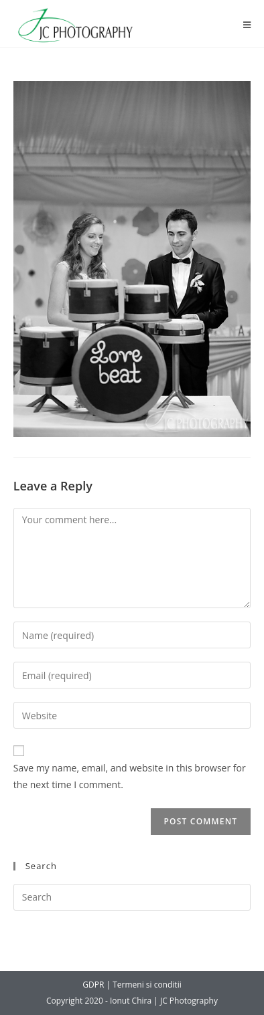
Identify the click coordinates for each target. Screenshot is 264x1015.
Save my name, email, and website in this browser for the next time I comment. (129, 776)
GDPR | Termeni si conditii (131, 984)
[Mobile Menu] (247, 25)
